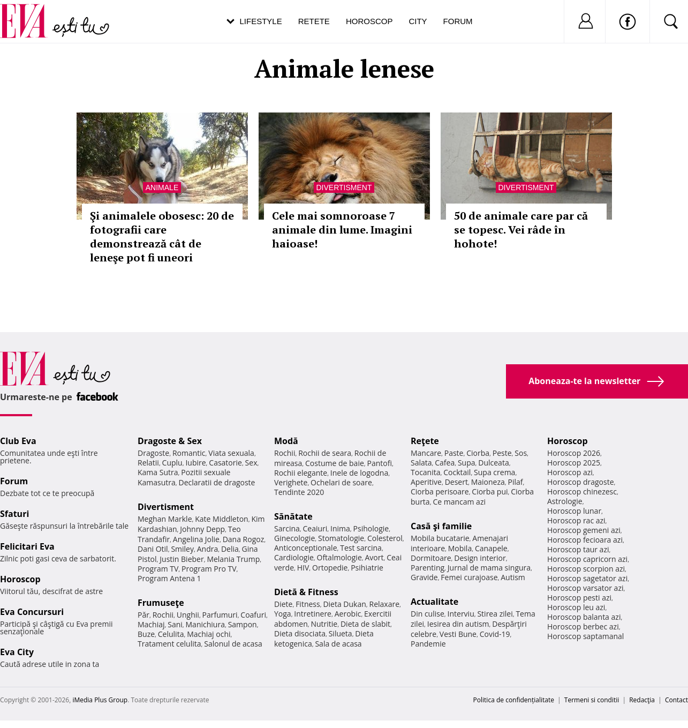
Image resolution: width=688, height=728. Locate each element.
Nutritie (324, 624)
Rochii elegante (300, 473)
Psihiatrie (367, 567)
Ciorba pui (490, 491)
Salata (421, 462)
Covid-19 (495, 634)
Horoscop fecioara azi (585, 540)
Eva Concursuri (32, 612)
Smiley (182, 549)
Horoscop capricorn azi (587, 559)
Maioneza (488, 482)
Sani (175, 624)
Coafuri (253, 615)
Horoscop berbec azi (583, 626)
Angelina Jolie (196, 539)
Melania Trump (233, 559)
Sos (521, 453)
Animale (162, 187)
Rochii (163, 615)
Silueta (340, 633)
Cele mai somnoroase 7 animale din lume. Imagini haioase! (342, 229)
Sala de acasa (338, 644)
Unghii (188, 615)
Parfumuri (220, 615)
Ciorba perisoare (440, 491)
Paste (454, 453)
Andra (207, 549)
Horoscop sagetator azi (587, 578)
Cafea (445, 462)
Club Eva (18, 441)
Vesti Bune (458, 634)
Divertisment (344, 187)
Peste (502, 453)
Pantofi (379, 463)
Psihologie (371, 528)
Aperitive (426, 482)
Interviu (461, 614)
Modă (286, 441)
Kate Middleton (221, 519)
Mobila (460, 548)
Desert (456, 482)
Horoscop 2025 (573, 462)
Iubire (195, 462)
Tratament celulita (169, 644)
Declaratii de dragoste (217, 482)
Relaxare (384, 604)
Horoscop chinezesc (582, 491)
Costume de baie (334, 463)
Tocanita (426, 472)
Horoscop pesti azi (579, 597)
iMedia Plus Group (99, 699)
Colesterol (385, 538)
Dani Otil (153, 549)
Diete (283, 604)
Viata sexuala (231, 453)
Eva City (17, 652)
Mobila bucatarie (440, 538)
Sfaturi (14, 514)
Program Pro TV (209, 569)
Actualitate (434, 601)
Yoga (282, 614)
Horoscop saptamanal (585, 636)
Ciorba (477, 453)
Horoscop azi (570, 472)
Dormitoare (431, 558)
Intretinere (312, 614)
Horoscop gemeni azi (584, 530)
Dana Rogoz (243, 539)
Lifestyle (261, 21)
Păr (143, 615)
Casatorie (225, 462)
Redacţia (642, 699)
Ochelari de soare (341, 482)
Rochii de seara (324, 453)
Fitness (308, 604)
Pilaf (515, 482)
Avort (374, 557)
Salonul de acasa (233, 644)
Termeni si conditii (591, 699)
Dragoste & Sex (170, 441)
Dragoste (153, 453)
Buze (146, 634)
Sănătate (293, 516)
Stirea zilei (494, 614)
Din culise (427, 614)
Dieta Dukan (344, 604)
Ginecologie (294, 538)
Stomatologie (341, 538)
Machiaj (151, 624)
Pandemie (428, 644)
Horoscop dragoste (580, 482)
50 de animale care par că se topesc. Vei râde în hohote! (521, 229)
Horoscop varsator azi (585, 588)
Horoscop (369, 21)
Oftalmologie (339, 557)
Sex (251, 462)
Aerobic (348, 614)
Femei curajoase (469, 577)
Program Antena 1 (169, 578)
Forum (458, 21)
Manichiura (205, 624)
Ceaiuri (315, 528)
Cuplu (172, 462)
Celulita (171, 634)
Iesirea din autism (458, 624)
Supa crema (494, 472)
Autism (513, 577)
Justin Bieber (181, 559)
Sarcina (287, 528)
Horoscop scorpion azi (586, 569)
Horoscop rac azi (576, 520)
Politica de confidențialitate (513, 699)
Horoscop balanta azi (584, 617)
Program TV (158, 569)
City (418, 21)
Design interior (479, 558)
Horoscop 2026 (573, 453)
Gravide (424, 577)
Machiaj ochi (208, 634)
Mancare (426, 453)
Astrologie (565, 501)
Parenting (427, 567)
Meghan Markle (165, 519)
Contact (676, 699)
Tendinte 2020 (299, 492)
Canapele (491, 548)
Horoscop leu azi (576, 607)
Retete (314, 21)
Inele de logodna (359, 473)
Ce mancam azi (459, 502)
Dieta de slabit (365, 624)
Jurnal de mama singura (489, 567)
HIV (303, 567)
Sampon (242, 624)
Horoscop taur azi (578, 549)
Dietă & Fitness (306, 592)
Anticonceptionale (305, 548)
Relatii (148, 462)
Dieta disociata (300, 633)
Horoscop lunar (574, 511)
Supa (466, 462)
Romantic (189, 453)
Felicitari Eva (27, 546)
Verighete (290, 482)
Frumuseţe (161, 603)
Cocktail (457, 472)
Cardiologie (294, 557)
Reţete (425, 441)
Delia (230, 549)
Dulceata (493, 462)
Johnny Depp (202, 529)
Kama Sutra (158, 472)
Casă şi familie (441, 526)
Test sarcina (361, 548)
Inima (340, 528)
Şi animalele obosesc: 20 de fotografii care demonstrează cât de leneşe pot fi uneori (162, 236)
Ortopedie (329, 567)
